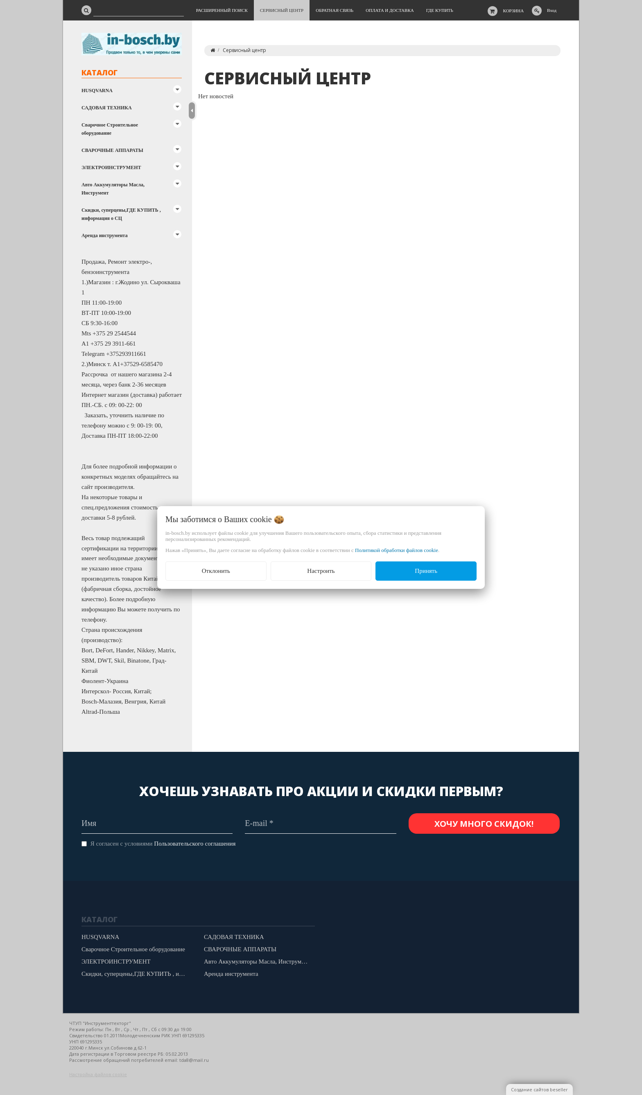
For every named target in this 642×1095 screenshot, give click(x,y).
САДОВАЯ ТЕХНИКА (106, 108)
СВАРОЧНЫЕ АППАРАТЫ (112, 150)
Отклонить (216, 571)
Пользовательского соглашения (194, 843)
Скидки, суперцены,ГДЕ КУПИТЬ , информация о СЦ (121, 214)
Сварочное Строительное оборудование (109, 129)
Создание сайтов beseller (539, 1089)
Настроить (321, 571)
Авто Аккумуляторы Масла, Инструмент (113, 189)
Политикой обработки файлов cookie (396, 550)
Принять (426, 571)
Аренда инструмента (104, 235)
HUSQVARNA (97, 90)
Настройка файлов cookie (98, 1074)
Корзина (513, 10)
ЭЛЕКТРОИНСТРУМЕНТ (111, 167)
